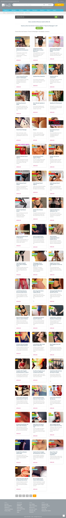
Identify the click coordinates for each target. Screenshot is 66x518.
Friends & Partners (10, 12)
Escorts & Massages (47, 7)
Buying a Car (44, 507)
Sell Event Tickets (33, 509)
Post (59, 4)
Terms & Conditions (9, 509)
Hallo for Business (33, 505)
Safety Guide (20, 507)
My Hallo (61, 1)
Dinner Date (27, 12)
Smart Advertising (21, 508)
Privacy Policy (7, 510)
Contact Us (7, 507)
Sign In (39, 28)
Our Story (7, 504)
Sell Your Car (32, 507)
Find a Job (44, 509)
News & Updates (8, 505)
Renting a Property (46, 505)
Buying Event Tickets (46, 510)
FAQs (18, 512)
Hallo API (19, 510)
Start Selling (32, 504)
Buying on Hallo (45, 504)
